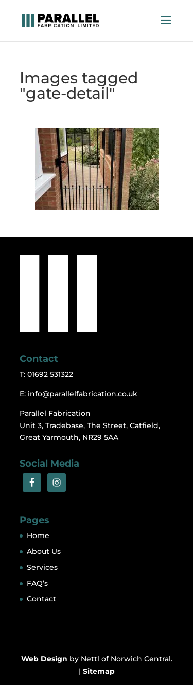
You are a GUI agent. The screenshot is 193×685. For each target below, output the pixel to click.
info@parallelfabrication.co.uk (82, 393)
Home (38, 535)
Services (42, 567)
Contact (41, 598)
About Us (44, 551)
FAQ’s (37, 583)
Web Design (44, 658)
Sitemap (99, 671)
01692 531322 (50, 374)
